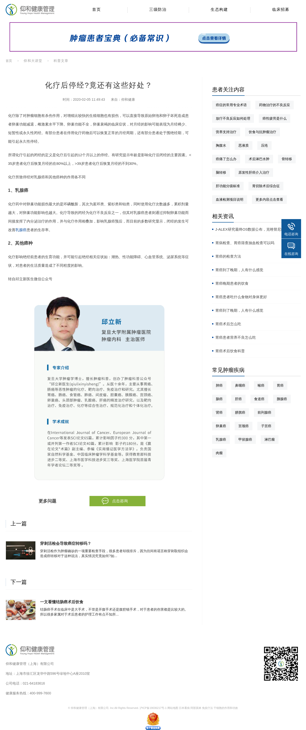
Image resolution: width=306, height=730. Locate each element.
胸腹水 (221, 145)
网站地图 (172, 707)
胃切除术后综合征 (266, 186)
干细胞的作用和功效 (226, 707)
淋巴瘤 (269, 439)
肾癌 (219, 412)
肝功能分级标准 (228, 186)
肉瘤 (219, 453)
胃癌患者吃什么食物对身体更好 (241, 297)
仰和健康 (128, 99)
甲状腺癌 (245, 439)
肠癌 (219, 399)
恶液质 (243, 145)
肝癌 (238, 399)
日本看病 (184, 707)
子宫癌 (266, 426)
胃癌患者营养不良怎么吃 (235, 337)
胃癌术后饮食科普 (230, 351)
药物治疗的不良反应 (274, 105)
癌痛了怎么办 (226, 159)
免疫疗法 (207, 707)
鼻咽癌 (240, 385)
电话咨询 (291, 234)
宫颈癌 (243, 426)
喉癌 (261, 385)
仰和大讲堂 (33, 61)
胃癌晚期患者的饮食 (231, 283)
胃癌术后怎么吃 (228, 324)
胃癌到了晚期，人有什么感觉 (239, 270)
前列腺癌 (264, 412)
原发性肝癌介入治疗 (253, 172)
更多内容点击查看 (269, 199)
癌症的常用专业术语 (231, 105)
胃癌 (280, 385)
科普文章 (61, 61)
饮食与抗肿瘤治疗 (262, 132)
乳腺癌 (21, 230)
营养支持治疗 (226, 132)
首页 (9, 61)
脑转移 (221, 172)
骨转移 (287, 159)
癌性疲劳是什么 (274, 118)
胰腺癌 (282, 399)
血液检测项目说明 (229, 199)
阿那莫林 (195, 707)
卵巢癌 (221, 426)
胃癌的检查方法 (228, 256)
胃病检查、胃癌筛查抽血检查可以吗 (244, 243)
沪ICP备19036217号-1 (153, 707)
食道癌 (259, 399)
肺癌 (219, 385)
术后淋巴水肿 (259, 159)
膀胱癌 (240, 412)
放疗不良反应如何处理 (233, 118)
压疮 (264, 145)
